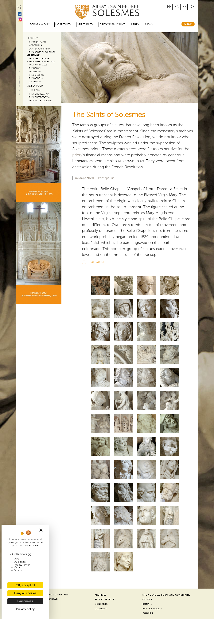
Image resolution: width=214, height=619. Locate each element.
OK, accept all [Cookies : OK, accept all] (25, 585)
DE (192, 7)
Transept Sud (106, 178)
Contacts (101, 604)
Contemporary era (39, 49)
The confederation (39, 97)
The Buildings (36, 75)
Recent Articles (105, 599)
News (149, 24)
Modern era (35, 45)
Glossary (101, 608)
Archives (100, 595)
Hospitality (63, 24)
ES (184, 7)
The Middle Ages (37, 42)
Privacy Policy (152, 608)
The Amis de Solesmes (40, 100)
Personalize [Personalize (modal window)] (25, 601)
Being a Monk (39, 24)
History (32, 38)
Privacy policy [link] (25, 609)
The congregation (39, 94)
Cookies (147, 613)
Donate (147, 604)
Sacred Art (35, 81)
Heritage (33, 55)
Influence (34, 90)
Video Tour (35, 85)
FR (169, 7)
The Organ (35, 68)
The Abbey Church (39, 58)
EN (177, 7)
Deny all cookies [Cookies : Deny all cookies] (25, 593)
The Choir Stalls (38, 65)
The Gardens (36, 78)
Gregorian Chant (112, 24)
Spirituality (85, 24)
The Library (35, 71)
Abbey (135, 24)
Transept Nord (83, 178)
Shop (188, 24)
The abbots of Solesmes (42, 52)
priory (77, 155)
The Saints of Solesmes (42, 61)
